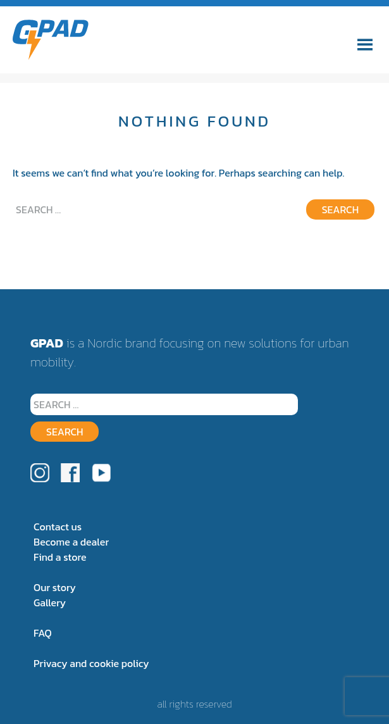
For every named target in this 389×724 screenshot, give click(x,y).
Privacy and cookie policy (91, 663)
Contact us (58, 526)
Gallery (50, 602)
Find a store (60, 557)
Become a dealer (71, 541)
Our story (55, 587)
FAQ (43, 632)
